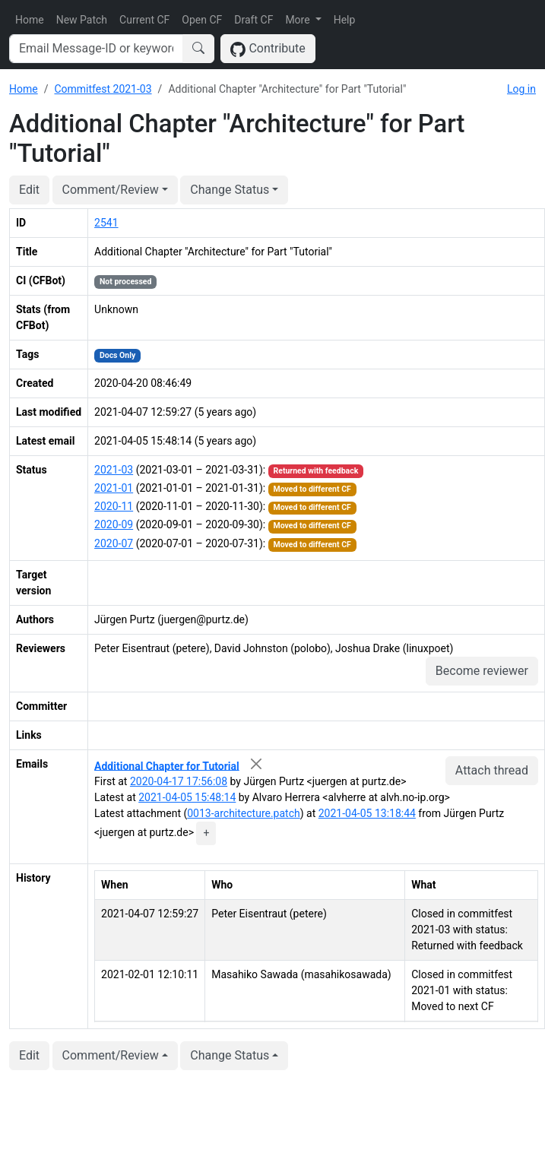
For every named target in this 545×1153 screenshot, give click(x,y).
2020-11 (113, 506)
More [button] (298, 20)
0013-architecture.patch (243, 813)
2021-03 (113, 470)
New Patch (81, 20)
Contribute (268, 49)
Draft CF (253, 20)
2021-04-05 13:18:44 (367, 813)
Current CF (144, 20)
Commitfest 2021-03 (102, 89)
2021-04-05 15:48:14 (187, 797)
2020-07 (113, 543)
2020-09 (113, 524)
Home (29, 20)
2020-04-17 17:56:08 (178, 781)
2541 (106, 223)
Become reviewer (482, 671)
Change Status (229, 189)
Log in (521, 89)
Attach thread (491, 770)
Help (345, 20)
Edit (29, 189)
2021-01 (113, 488)
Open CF (202, 20)
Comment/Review (110, 189)
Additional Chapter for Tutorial (166, 765)
